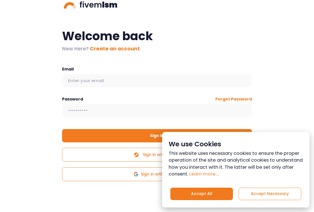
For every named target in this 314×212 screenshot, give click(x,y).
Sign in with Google (157, 174)
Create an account (115, 48)
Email (68, 69)
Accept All (201, 193)
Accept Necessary (270, 193)
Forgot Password (233, 99)
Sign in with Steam (157, 154)
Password (72, 99)
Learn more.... (204, 174)
